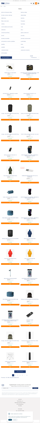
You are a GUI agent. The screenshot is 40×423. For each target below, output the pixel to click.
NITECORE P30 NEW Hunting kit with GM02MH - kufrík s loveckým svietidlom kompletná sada (30, 73)
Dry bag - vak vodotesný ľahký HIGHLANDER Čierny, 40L (10, 114)
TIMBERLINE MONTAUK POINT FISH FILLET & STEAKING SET (30, 176)
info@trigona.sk (16, 0)
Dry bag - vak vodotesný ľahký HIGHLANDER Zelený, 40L (30, 114)
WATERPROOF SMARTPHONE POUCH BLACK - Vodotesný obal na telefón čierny (30, 279)
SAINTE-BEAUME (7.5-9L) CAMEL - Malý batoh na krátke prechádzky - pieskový (29, 155)
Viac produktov (20, 371)
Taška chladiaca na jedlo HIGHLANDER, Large (10, 299)
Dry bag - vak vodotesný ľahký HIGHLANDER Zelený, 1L (10, 341)
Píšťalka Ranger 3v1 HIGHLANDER (10, 72)
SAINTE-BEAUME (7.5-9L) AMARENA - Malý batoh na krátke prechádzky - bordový (30, 197)
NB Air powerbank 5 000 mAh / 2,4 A (30, 93)
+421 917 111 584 (23, 0)
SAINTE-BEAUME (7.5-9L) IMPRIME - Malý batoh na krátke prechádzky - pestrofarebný (29, 218)
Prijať (10, 419)
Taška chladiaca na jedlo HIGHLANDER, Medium (10, 217)
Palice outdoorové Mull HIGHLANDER (10, 278)
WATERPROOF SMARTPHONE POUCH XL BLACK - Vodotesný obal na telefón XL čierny (10, 320)
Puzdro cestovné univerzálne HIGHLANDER (10, 197)
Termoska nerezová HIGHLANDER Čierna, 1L (29, 361)
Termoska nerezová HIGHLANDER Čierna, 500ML (29, 340)
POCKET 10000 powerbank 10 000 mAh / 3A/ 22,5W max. (29, 134)
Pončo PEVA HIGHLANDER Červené (10, 258)
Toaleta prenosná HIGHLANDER (10, 361)
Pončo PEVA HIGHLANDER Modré (29, 238)
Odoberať (35, 388)
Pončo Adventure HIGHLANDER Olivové (10, 175)
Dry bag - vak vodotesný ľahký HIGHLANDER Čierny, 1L (30, 299)
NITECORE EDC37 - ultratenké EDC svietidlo (10, 93)
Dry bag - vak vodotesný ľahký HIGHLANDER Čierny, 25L (10, 134)
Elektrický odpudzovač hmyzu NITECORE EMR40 (10, 238)
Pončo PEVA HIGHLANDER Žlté (29, 258)
